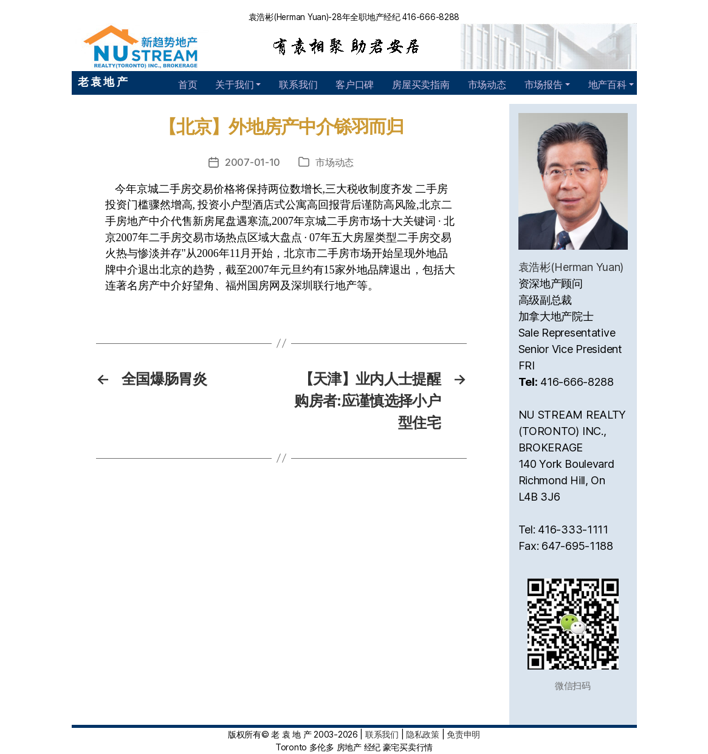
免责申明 (463, 734)
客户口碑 (354, 84)
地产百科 (607, 84)
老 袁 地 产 (103, 81)
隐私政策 (422, 734)
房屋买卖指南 (420, 84)
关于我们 (234, 84)
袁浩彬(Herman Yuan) (571, 267)
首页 (187, 84)
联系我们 (298, 84)
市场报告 (543, 84)
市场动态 (487, 84)
